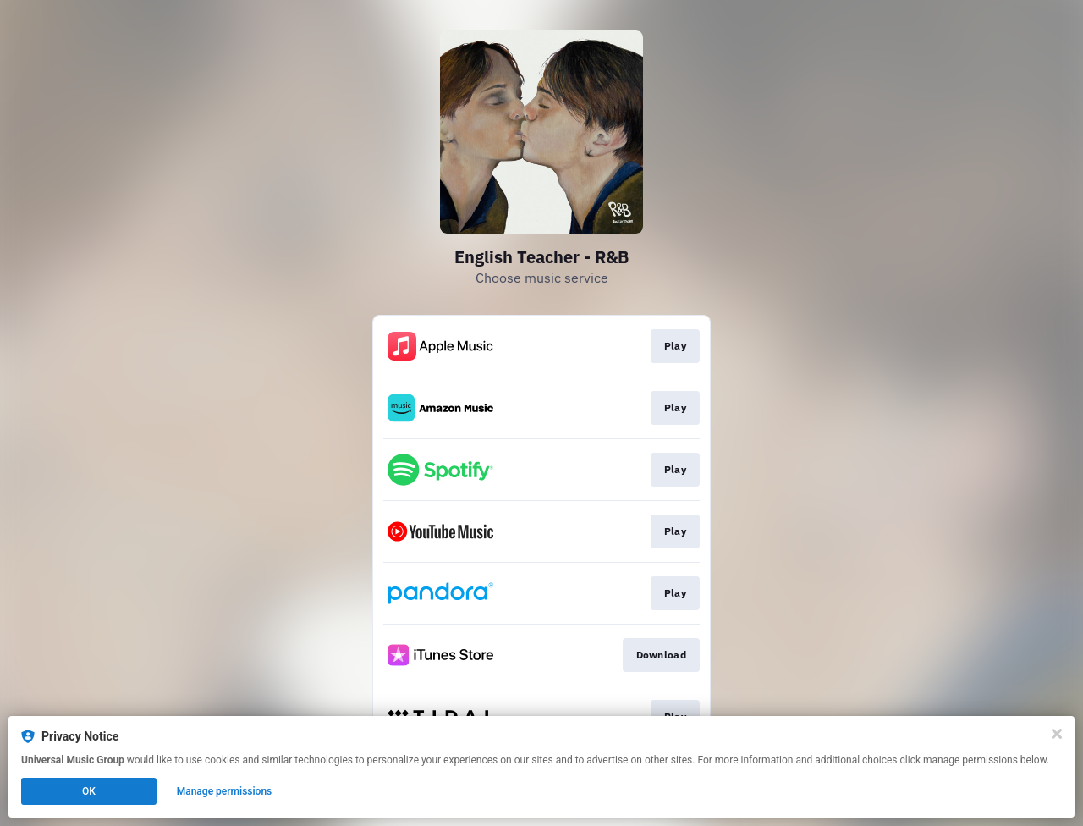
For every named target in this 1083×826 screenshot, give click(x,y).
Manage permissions (224, 791)
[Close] (1056, 733)
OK (89, 791)
